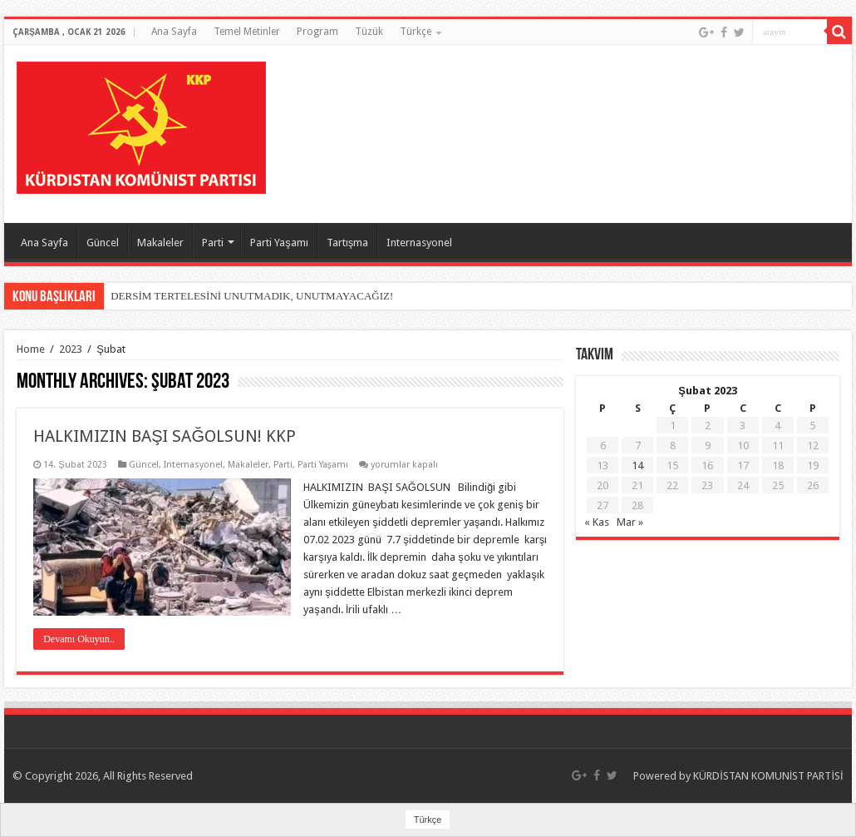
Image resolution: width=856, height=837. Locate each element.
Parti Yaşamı (279, 242)
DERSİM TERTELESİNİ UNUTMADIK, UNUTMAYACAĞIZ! (252, 296)
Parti (213, 242)
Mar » (630, 522)
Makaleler (160, 242)
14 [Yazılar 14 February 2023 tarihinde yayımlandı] (637, 465)
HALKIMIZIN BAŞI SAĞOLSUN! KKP (164, 436)
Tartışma (348, 242)
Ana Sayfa (174, 31)
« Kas (596, 522)
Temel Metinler (247, 31)
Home (31, 349)
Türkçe (415, 31)
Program (317, 31)
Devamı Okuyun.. (79, 639)
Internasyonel (419, 242)
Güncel (102, 242)
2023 (70, 349)
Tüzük (369, 31)
